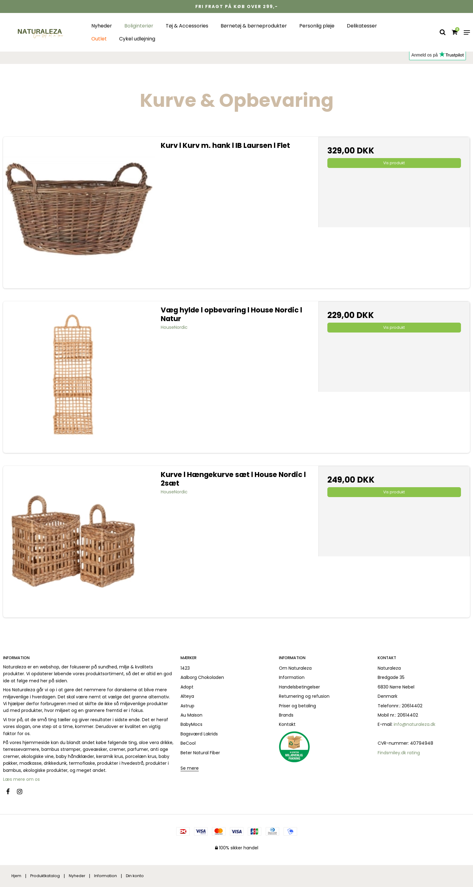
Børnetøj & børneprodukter (254, 25)
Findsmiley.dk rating (399, 753)
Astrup (187, 706)
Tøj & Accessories (187, 25)
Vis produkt (394, 162)
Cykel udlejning (137, 38)
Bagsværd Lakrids (199, 734)
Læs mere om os (22, 779)
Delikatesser (362, 25)
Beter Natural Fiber (200, 753)
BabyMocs (191, 724)
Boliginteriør (138, 25)
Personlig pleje (316, 25)
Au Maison (191, 715)
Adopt (186, 687)
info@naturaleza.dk (414, 724)
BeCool (188, 743)
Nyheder (101, 25)
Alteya (187, 696)
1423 (185, 668)
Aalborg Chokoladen (202, 677)
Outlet (99, 38)
